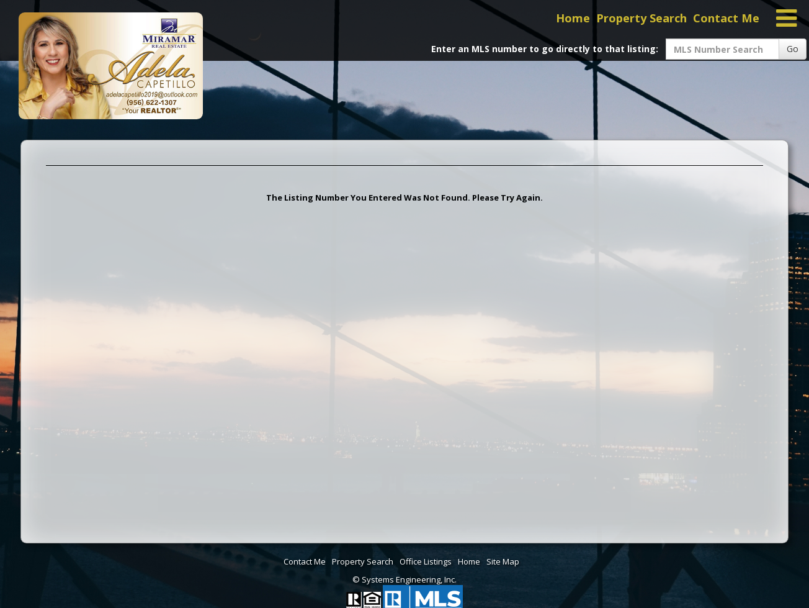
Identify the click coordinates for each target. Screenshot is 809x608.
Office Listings (426, 561)
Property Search (641, 18)
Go (792, 49)
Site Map (502, 561)
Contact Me (726, 18)
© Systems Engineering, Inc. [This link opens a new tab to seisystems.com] (404, 579)
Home (573, 18)
